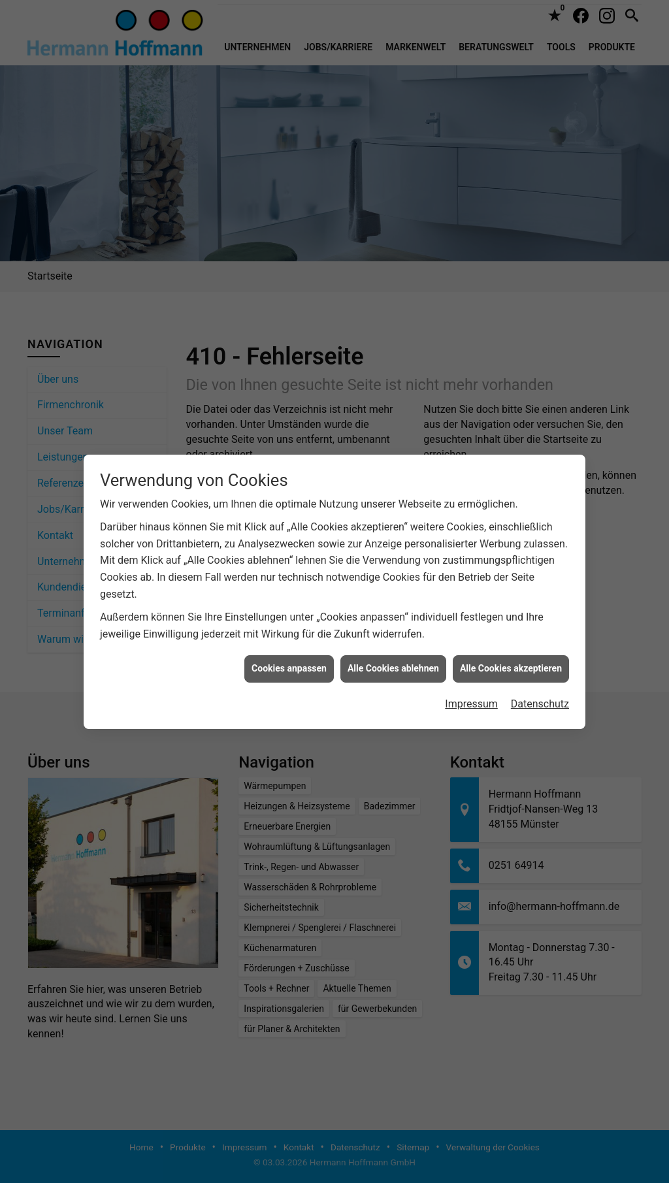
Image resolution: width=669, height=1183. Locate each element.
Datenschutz (540, 684)
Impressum (471, 684)
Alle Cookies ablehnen (393, 648)
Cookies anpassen (289, 648)
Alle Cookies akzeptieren (511, 648)
